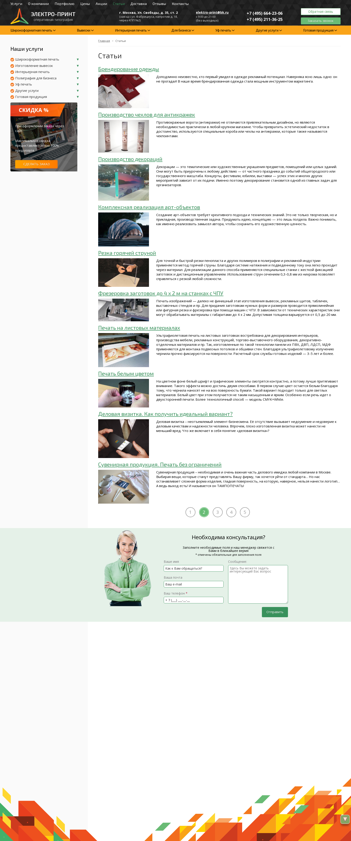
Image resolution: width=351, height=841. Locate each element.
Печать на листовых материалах (139, 327)
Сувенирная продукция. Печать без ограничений (160, 464)
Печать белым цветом (126, 373)
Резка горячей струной (127, 252)
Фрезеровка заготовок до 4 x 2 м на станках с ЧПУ (160, 293)
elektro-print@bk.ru (212, 12)
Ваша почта (173, 577)
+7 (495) (265, 13)
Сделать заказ (36, 164)
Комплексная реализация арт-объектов (149, 207)
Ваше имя (171, 561)
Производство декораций (130, 159)
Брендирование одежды (128, 69)
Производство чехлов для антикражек (146, 114)
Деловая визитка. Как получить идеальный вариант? (165, 413)
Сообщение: (237, 561)
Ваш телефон (176, 593)
